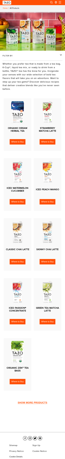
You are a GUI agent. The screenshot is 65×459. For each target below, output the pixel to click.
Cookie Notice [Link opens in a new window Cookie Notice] (39, 451)
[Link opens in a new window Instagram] (29, 437)
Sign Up (36, 445)
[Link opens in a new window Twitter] (35, 437)
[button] (17, 142)
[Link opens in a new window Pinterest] (40, 437)
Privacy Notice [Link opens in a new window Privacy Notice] (16, 451)
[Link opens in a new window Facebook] (24, 437)
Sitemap (13, 445)
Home (5, 8)
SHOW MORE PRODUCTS (32, 402)
